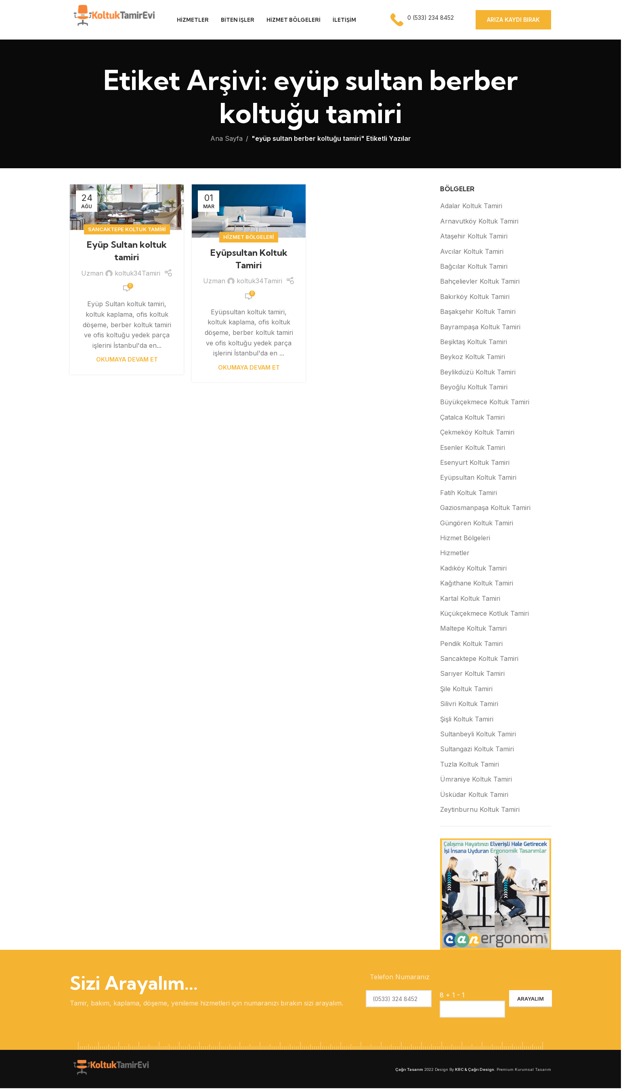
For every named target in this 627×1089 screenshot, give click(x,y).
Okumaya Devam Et (127, 360)
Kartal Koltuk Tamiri (470, 599)
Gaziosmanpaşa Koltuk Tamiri (485, 508)
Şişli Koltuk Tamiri (466, 719)
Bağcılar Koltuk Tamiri (473, 267)
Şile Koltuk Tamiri (466, 690)
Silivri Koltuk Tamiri (469, 704)
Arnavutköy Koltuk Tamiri (479, 222)
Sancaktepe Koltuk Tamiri (127, 230)
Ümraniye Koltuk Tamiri (476, 780)
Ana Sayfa (226, 139)
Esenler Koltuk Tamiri (472, 448)
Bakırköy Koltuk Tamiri (475, 297)
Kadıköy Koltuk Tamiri (473, 569)
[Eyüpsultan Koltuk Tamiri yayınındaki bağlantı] (249, 211)
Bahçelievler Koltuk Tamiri (480, 282)
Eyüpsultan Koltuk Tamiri (478, 478)
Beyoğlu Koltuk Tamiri (473, 388)
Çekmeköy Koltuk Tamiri (477, 433)
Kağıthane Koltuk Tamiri (476, 584)
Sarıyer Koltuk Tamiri (472, 674)
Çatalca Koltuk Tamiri (472, 418)
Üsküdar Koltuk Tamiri (474, 795)
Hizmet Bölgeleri (248, 238)
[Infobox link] (422, 20)
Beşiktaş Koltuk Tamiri (473, 343)
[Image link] (110, 1069)
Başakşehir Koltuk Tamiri (478, 312)
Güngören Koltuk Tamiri (476, 523)
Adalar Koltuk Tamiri (471, 207)
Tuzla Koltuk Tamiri (469, 765)
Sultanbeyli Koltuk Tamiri (478, 735)
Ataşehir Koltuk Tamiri (473, 237)
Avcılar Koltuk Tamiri (471, 252)
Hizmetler (455, 554)
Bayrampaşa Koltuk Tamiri (480, 327)
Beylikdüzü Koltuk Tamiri (478, 372)
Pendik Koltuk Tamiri (471, 644)
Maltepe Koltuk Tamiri (473, 629)
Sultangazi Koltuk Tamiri (477, 750)
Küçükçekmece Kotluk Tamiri (484, 614)
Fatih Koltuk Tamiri (468, 493)
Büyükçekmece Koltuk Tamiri (484, 403)
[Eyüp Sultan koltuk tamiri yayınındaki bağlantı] (127, 208)
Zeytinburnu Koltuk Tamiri (480, 810)
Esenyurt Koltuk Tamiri (475, 463)
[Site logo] (113, 19)
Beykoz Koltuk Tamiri (472, 357)
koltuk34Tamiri (137, 274)
